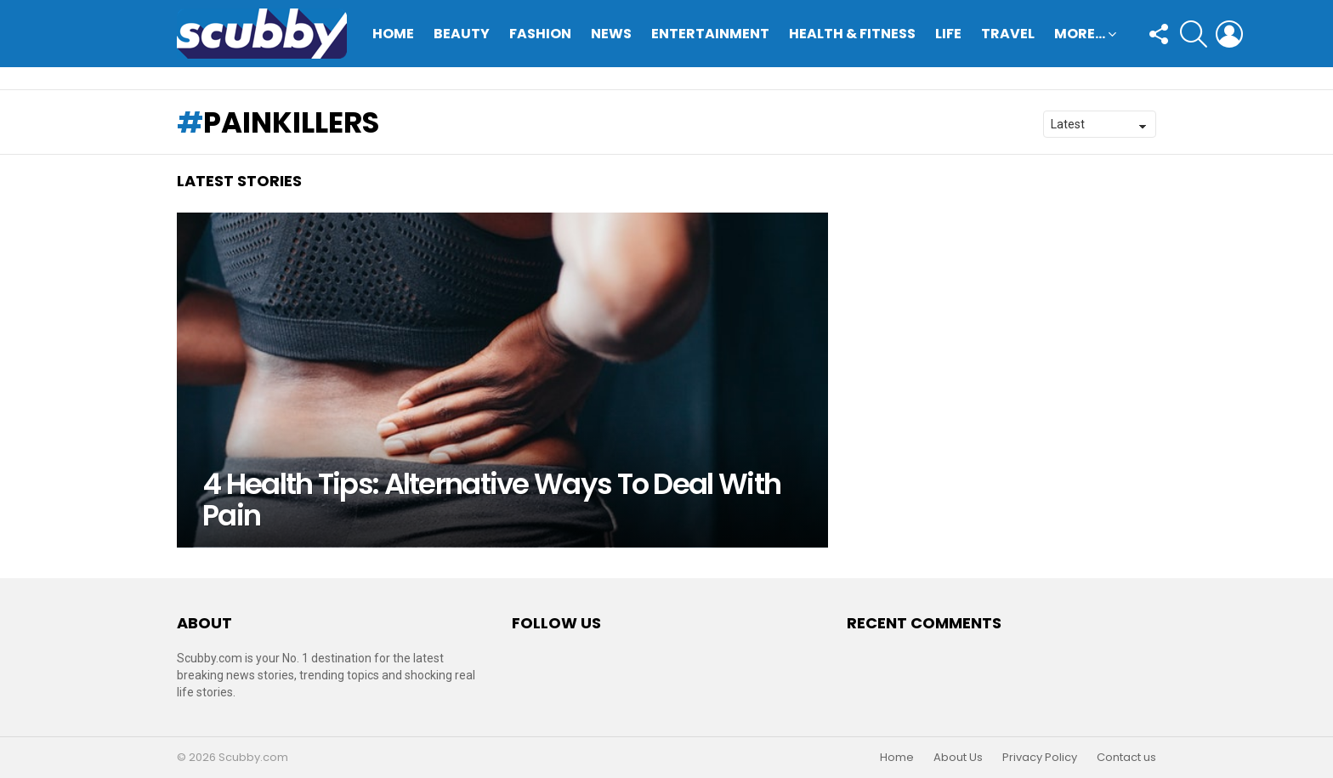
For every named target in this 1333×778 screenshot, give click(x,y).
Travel (1008, 33)
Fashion (540, 33)
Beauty (462, 33)
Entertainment (710, 33)
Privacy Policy (1039, 757)
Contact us (1126, 757)
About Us (958, 757)
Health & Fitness (852, 33)
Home (393, 33)
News (611, 33)
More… (1079, 35)
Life (948, 33)
